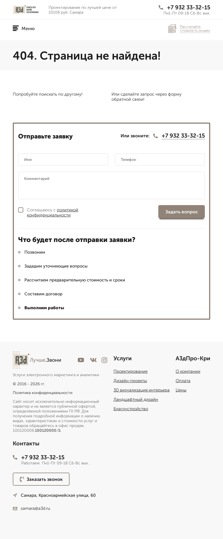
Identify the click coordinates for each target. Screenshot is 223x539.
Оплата (183, 380)
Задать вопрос (181, 211)
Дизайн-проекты (130, 380)
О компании (188, 371)
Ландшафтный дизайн (135, 399)
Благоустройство (130, 408)
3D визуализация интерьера (141, 390)
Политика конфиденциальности (42, 392)
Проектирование (130, 371)
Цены (181, 390)
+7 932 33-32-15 (184, 7)
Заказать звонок (41, 479)
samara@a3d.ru (31, 508)
